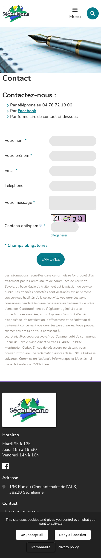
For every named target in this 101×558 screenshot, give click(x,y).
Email (11, 170)
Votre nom (15, 140)
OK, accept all (32, 535)
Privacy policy (68, 547)
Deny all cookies (72, 535)
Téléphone (14, 185)
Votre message (20, 202)
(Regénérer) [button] (60, 235)
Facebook (27, 111)
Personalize (41, 547)
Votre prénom (18, 155)
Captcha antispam (25, 226)
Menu (75, 16)
